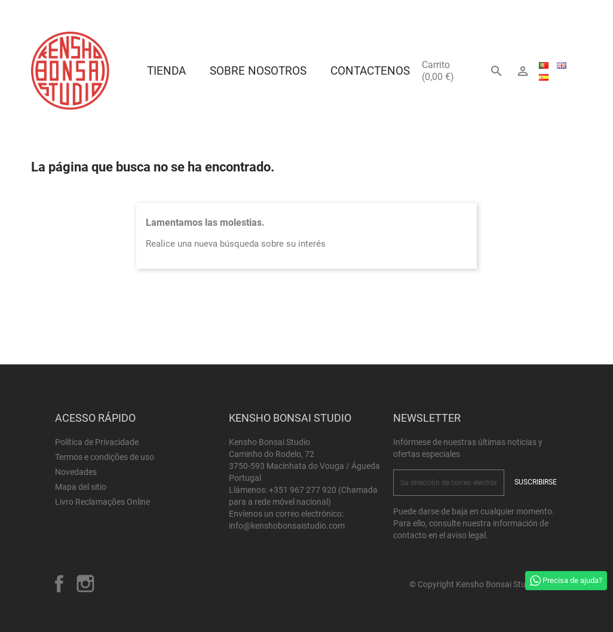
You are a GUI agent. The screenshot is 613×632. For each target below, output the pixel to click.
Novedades (76, 472)
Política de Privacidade (97, 442)
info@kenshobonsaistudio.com (287, 525)
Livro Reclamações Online (102, 502)
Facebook (59, 584)
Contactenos (370, 71)
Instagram (85, 584)
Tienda (166, 71)
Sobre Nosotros (258, 71)
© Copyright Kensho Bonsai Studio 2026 (483, 584)
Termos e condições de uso (104, 457)
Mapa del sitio (80, 487)
